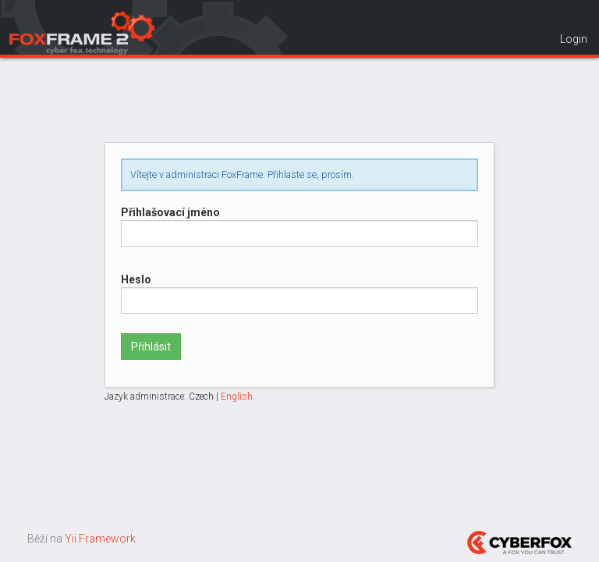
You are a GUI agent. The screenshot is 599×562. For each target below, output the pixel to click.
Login (573, 39)
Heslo (136, 279)
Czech (201, 396)
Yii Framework (100, 538)
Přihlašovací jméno (170, 212)
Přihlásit (151, 346)
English (237, 396)
